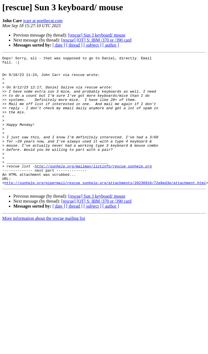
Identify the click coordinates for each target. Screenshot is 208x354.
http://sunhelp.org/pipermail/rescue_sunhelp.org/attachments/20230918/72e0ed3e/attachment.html (105, 208)
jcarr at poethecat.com (43, 20)
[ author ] (110, 45)
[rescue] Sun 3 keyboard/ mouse (96, 35)
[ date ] (58, 45)
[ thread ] (74, 45)
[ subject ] (92, 45)
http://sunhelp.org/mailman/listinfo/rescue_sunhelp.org (93, 188)
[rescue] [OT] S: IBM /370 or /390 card (96, 40)
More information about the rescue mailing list (43, 244)
